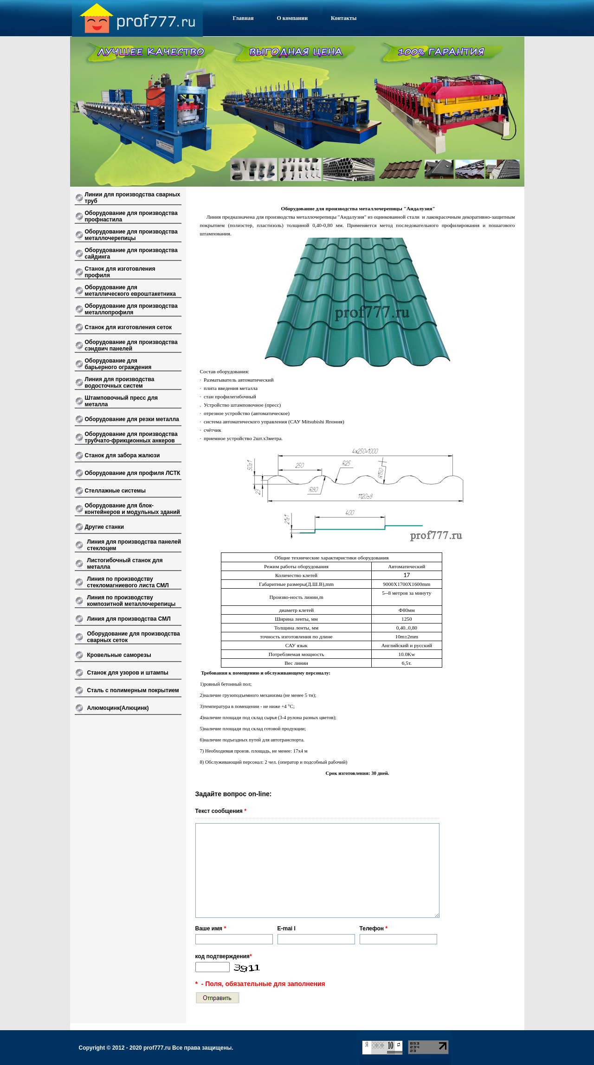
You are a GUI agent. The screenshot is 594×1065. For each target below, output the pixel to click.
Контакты (343, 18)
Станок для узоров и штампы (127, 672)
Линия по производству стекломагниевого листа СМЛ (128, 582)
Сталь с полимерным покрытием (133, 690)
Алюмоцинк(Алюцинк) (118, 708)
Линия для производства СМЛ (129, 619)
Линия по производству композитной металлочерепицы (131, 600)
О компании (292, 18)
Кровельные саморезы (119, 655)
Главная (243, 18)
